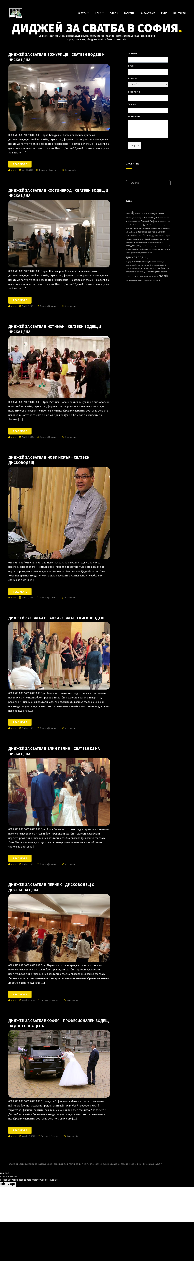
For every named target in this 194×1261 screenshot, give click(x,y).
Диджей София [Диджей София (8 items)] (149, 221)
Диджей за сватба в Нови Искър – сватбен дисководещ (48, 460)
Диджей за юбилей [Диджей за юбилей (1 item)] (158, 236)
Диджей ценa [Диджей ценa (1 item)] (149, 239)
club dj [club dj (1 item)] (128, 214)
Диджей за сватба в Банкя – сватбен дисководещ (56, 617)
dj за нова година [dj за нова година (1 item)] (137, 218)
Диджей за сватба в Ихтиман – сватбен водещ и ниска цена (54, 329)
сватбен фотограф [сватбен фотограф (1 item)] (141, 280)
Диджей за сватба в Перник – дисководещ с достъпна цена (51, 887)
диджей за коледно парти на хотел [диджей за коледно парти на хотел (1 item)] (152, 246)
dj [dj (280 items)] (132, 212)
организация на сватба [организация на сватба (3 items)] (156, 271)
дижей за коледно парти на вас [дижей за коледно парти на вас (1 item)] (141, 253)
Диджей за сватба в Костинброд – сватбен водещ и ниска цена (58, 193)
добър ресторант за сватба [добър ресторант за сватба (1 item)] (142, 265)
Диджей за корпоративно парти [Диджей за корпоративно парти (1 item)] (144, 228)
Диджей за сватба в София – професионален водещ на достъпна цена (58, 1023)
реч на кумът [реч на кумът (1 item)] (153, 277)
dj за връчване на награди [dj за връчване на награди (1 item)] (144, 214)
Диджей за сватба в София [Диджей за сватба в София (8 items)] (150, 231)
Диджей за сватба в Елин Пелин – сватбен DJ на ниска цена (54, 751)
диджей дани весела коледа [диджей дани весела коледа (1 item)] (143, 243)
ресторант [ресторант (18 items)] (133, 276)
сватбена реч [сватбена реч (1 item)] (130, 280)
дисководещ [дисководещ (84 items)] (136, 257)
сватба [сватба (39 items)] (164, 276)
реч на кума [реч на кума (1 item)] (144, 277)
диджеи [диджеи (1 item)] (130, 243)
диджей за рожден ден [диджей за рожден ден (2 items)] (145, 249)
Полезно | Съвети (47, 170)
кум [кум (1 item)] (144, 272)
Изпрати (134, 145)
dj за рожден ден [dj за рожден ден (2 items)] (150, 217)
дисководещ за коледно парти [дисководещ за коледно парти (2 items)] (144, 261)
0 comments (70, 170)
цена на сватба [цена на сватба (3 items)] (155, 280)
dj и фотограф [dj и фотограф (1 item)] (135, 222)
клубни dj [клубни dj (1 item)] (155, 265)
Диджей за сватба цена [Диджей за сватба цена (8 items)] (138, 235)
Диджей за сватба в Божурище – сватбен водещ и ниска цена (56, 57)
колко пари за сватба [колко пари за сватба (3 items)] (153, 268)
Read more (20, 164)
